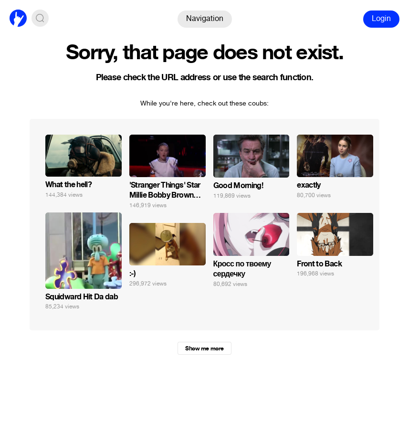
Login (381, 18)
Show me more (204, 348)
